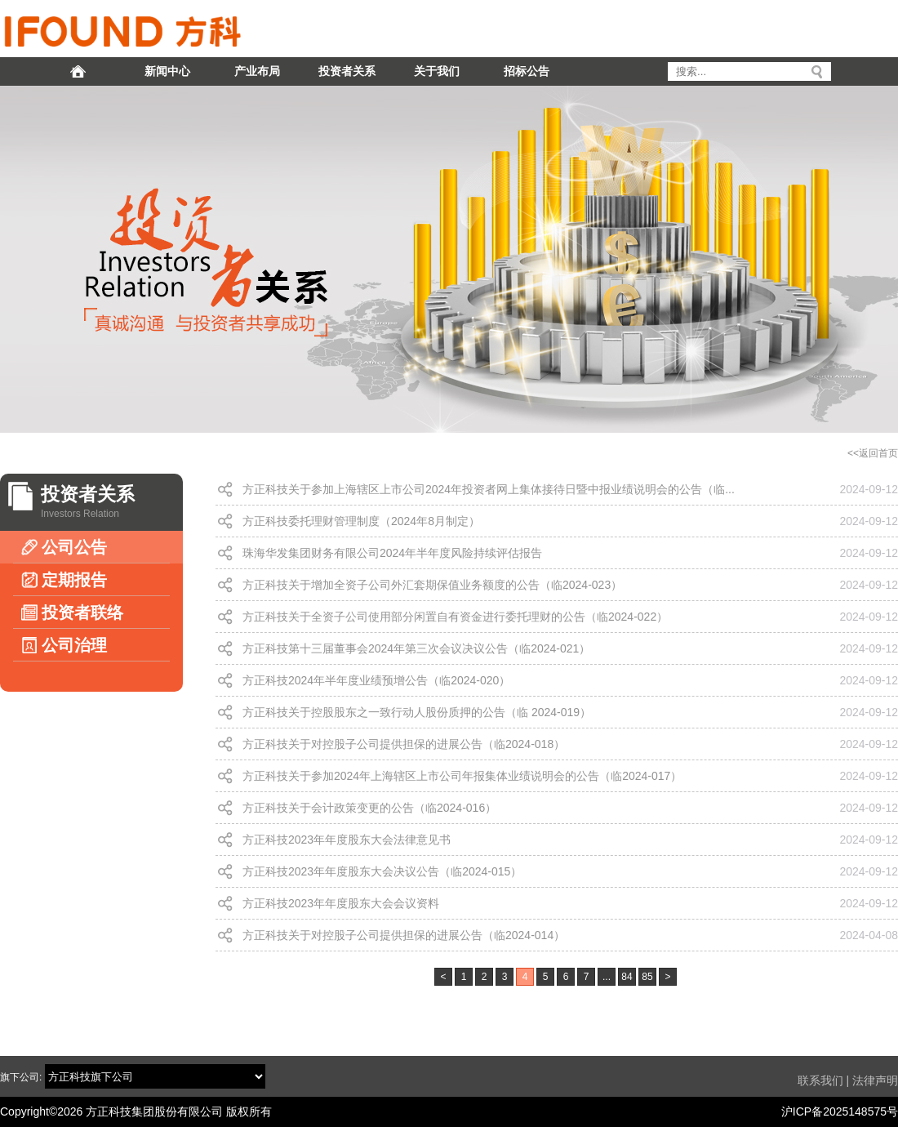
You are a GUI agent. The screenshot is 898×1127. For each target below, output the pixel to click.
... (606, 976)
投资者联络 (72, 612)
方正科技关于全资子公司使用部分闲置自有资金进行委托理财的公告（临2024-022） (455, 616)
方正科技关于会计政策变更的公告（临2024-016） (369, 807)
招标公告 (526, 71)
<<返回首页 (872, 453)
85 (647, 976)
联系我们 (820, 1080)
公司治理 (64, 645)
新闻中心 (167, 71)
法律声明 (875, 1080)
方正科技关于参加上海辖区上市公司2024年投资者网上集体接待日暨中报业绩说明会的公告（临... (488, 489)
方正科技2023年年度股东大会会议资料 (340, 903)
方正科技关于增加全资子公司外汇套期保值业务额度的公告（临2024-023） (432, 584)
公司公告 (64, 547)
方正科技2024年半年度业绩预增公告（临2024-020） (376, 680)
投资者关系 (347, 71)
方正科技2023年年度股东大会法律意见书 (346, 839)
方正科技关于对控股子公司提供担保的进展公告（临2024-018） (403, 744)
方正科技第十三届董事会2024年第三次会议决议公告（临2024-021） (416, 648)
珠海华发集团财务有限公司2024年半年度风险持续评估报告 (392, 552)
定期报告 (64, 580)
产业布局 (257, 71)
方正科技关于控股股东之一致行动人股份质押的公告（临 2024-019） (416, 712)
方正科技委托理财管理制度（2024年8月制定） (361, 521)
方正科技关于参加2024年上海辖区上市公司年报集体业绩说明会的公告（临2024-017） (462, 775)
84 (626, 976)
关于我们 (437, 71)
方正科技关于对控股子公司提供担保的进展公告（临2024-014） (403, 935)
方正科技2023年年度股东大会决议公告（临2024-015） (382, 871)
